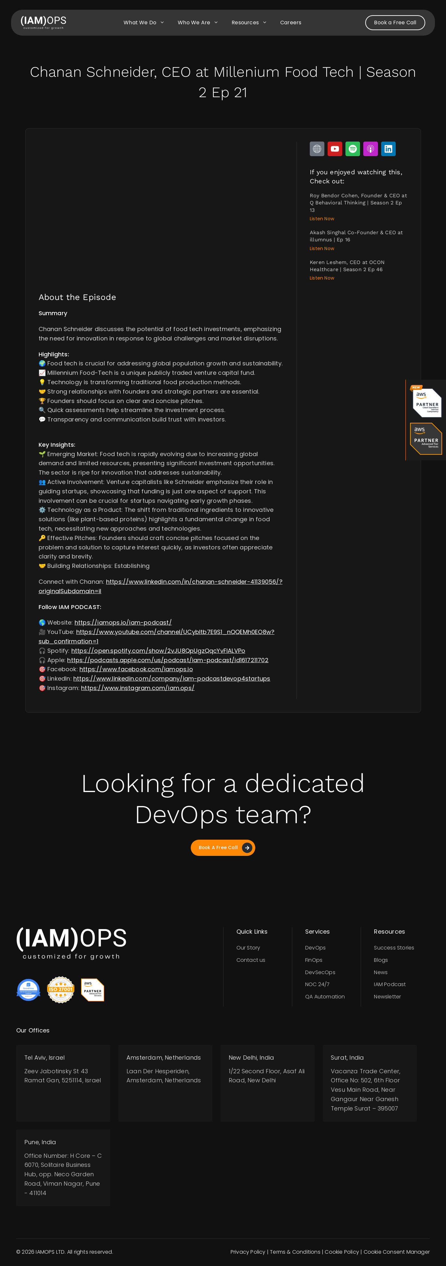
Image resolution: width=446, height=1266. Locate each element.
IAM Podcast (390, 985)
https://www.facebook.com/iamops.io (136, 669)
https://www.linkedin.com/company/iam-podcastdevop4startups (172, 678)
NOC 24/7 (317, 985)
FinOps (313, 960)
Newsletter (387, 997)
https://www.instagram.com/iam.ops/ (138, 688)
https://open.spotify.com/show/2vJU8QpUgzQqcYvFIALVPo (158, 651)
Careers (290, 22)
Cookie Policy (342, 1252)
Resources (253, 23)
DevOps (315, 948)
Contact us (251, 960)
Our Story (248, 948)
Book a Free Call (395, 22)
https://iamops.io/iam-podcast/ (123, 622)
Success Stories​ (394, 948)
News (381, 973)
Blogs (381, 960)
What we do (147, 23)
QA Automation (325, 997)
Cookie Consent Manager (397, 1252)
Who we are (201, 23)
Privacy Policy (248, 1252)
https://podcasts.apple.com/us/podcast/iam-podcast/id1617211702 (167, 660)
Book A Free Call (225, 848)
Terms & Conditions (295, 1252)
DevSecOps (320, 973)
